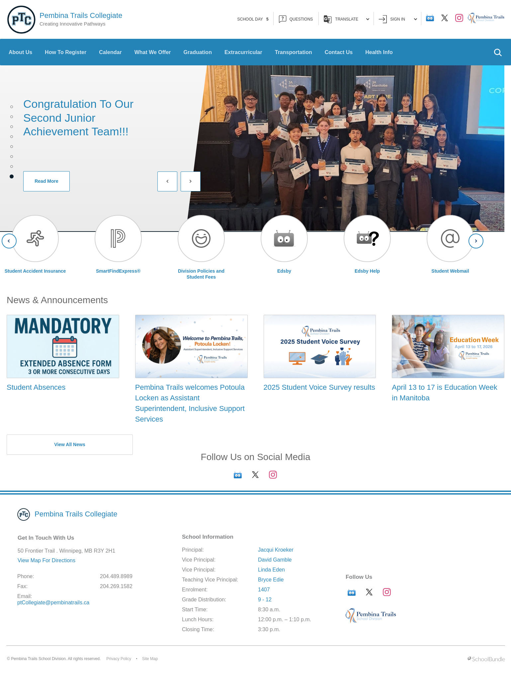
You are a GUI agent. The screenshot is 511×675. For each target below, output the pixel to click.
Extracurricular (243, 52)
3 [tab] (11, 126)
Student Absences (36, 387)
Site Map (150, 658)
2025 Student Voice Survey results (319, 387)
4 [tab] (11, 136)
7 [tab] (11, 166)
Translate (346, 19)
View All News (69, 444)
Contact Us (339, 52)
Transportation (293, 52)
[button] (498, 52)
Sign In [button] (398, 19)
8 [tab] (11, 176)
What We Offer (152, 52)
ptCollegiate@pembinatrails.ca (53, 602)
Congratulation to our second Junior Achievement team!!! (78, 118)
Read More (40, 181)
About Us (20, 52)
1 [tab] (11, 106)
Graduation (198, 52)
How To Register (65, 52)
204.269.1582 (116, 586)
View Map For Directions (46, 560)
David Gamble (275, 560)
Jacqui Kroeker (276, 550)
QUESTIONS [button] (296, 19)
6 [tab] (11, 156)
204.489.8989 (116, 576)
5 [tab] (11, 146)
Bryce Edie (271, 579)
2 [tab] (11, 116)
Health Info (379, 52)
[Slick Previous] (167, 181)
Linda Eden (271, 570)
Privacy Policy (118, 658)
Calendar (110, 52)
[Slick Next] (191, 181)
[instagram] (459, 18)
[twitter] (445, 18)
